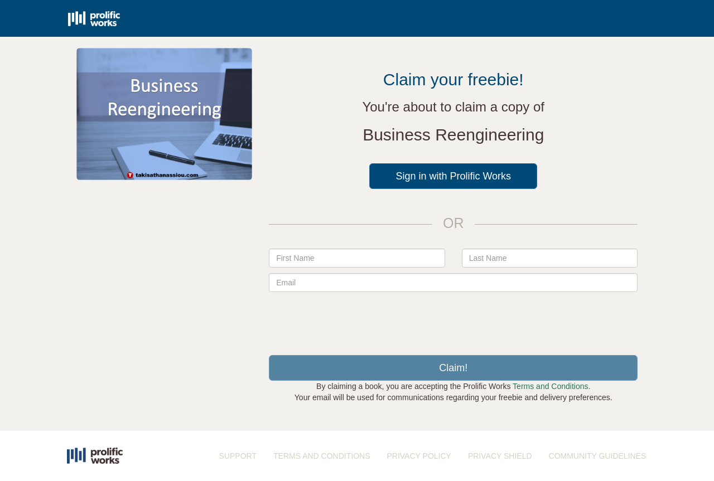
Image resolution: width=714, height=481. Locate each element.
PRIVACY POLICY (419, 455)
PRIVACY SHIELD (500, 455)
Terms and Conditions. (551, 386)
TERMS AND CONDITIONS (321, 455)
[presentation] (453, 319)
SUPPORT (238, 455)
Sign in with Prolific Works (453, 176)
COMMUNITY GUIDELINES (598, 455)
